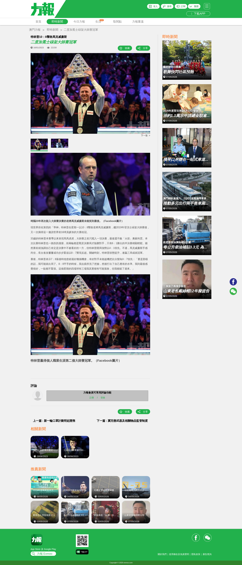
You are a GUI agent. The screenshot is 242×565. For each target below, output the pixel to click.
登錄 (103, 397)
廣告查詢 (207, 554)
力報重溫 (138, 21)
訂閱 (183, 6)
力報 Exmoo (44, 553)
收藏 (127, 48)
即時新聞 (57, 21)
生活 (99, 21)
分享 (145, 48)
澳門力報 (34, 29)
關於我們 (162, 554)
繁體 (196, 6)
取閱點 (117, 21)
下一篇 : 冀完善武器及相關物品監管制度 (122, 420)
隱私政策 (195, 554)
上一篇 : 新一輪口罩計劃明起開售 (54, 420)
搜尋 (169, 6)
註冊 (92, 397)
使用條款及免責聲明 (179, 554)
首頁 (38, 21)
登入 (155, 6)
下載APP (198, 13)
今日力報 (79, 21)
